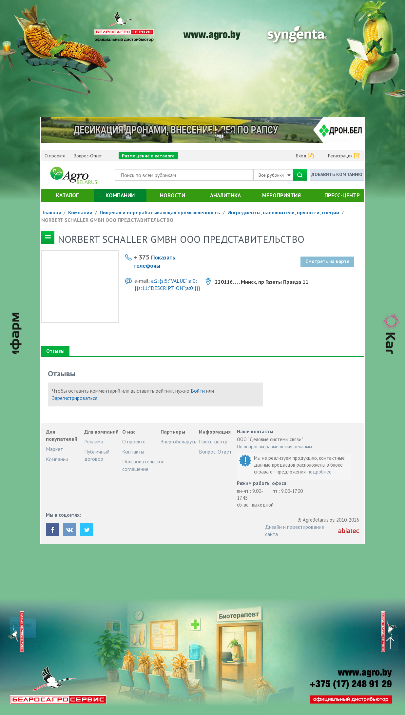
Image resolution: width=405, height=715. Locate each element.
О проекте (55, 156)
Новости (172, 195)
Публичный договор (96, 455)
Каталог (67, 195)
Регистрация (340, 156)
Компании (120, 195)
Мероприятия (281, 195)
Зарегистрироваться (74, 398)
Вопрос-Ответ (88, 156)
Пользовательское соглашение (143, 465)
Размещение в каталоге (148, 156)
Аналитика (225, 195)
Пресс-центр (342, 195)
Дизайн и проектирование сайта (294, 530)
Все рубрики (275, 175)
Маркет (54, 449)
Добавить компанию (336, 174)
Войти (198, 390)
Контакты (133, 451)
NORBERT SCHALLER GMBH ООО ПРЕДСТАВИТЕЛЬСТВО (107, 220)
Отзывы (55, 351)
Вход (301, 156)
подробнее (320, 472)
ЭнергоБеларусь (178, 441)
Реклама (93, 441)
